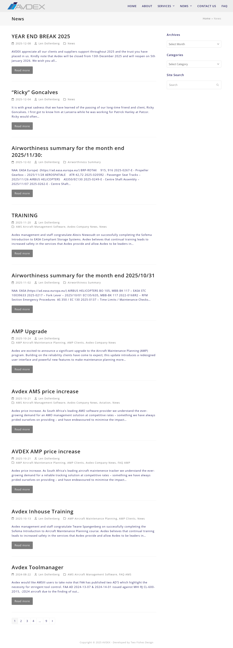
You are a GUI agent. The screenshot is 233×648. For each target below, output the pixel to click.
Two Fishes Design (142, 642)
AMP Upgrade (29, 331)
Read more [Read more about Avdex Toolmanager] (22, 601)
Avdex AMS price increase (45, 391)
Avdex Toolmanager (38, 567)
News (71, 43)
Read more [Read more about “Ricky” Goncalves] (22, 126)
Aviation (105, 402)
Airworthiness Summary (84, 162)
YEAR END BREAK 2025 (41, 36)
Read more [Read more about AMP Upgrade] (22, 369)
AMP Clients (75, 342)
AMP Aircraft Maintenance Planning (41, 342)
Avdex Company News (82, 226)
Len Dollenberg (49, 43)
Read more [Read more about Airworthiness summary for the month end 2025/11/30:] (22, 193)
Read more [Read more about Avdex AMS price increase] (22, 429)
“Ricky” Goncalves (35, 92)
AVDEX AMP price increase (46, 451)
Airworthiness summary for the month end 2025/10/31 (83, 275)
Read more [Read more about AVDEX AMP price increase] (22, 489)
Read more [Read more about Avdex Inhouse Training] (22, 545)
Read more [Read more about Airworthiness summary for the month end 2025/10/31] (22, 309)
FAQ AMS (125, 574)
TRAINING (25, 215)
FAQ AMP (124, 462)
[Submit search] (217, 85)
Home (207, 18)
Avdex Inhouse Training (43, 511)
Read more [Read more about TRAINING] (22, 253)
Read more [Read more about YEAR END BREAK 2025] (22, 70)
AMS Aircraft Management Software (41, 226)
